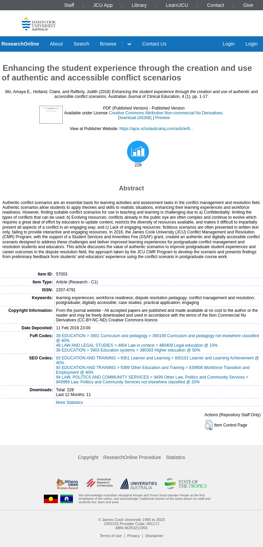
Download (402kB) (135, 117)
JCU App (103, 5)
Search (81, 44)
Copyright (88, 457)
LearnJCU (177, 5)
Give (248, 5)
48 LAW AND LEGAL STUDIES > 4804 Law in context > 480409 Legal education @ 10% (136, 345)
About (56, 44)
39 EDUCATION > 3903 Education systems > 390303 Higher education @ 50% (128, 350)
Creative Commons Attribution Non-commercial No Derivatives (165, 113)
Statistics (175, 457)
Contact (215, 5)
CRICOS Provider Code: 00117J (131, 524)
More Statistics (69, 402)
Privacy (133, 536)
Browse (108, 44)
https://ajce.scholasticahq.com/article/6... (156, 128)
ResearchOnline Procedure (132, 457)
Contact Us (154, 44)
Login (229, 44)
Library (139, 5)
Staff (69, 5)
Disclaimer (154, 536)
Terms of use (111, 536)
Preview (162, 117)
